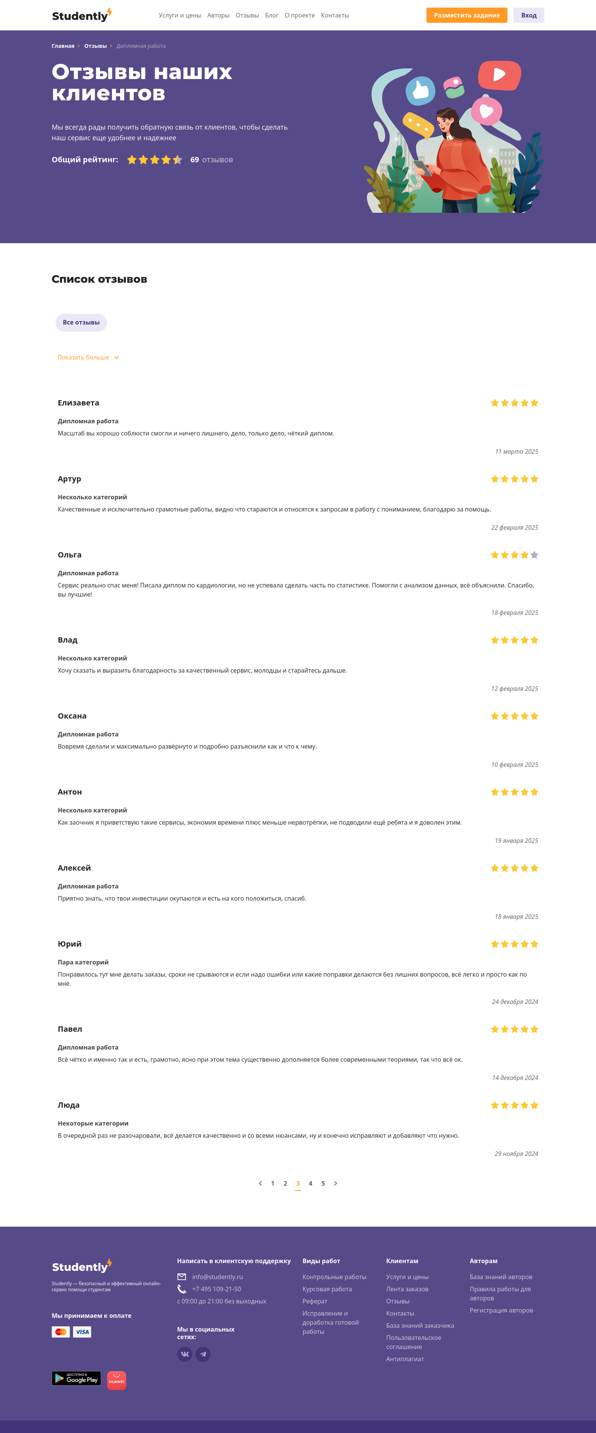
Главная (63, 45)
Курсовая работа (327, 1290)
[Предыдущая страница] (260, 1184)
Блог (271, 15)
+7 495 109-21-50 (216, 1290)
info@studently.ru (217, 1277)
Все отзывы (81, 323)
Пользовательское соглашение (413, 1343)
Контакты (335, 15)
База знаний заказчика (420, 1326)
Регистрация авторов (501, 1311)
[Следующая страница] (336, 1184)
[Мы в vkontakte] (184, 1355)
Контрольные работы (334, 1277)
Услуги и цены (180, 15)
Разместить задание (467, 15)
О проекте (300, 15)
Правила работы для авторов (500, 1294)
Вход (529, 15)
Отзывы (247, 15)
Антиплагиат (405, 1359)
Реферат (315, 1302)
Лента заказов (407, 1290)
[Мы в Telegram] (203, 1355)
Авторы (218, 15)
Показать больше (84, 358)
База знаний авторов (501, 1277)
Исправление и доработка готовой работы (331, 1323)
